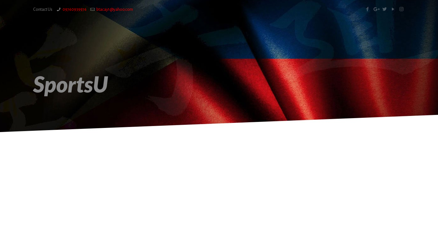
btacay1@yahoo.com (114, 9)
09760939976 (75, 9)
